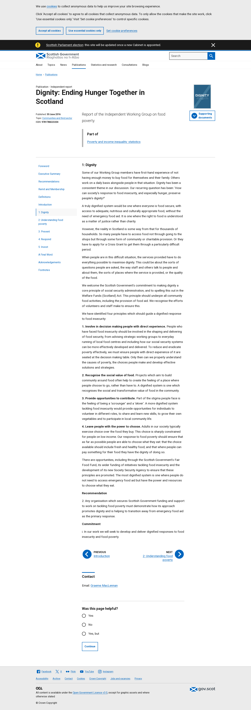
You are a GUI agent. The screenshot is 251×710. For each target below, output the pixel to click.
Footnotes (44, 270)
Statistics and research (104, 64)
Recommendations (48, 181)
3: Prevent (44, 231)
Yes (90, 616)
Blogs (145, 64)
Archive (56, 678)
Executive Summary (49, 173)
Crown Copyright (97, 678)
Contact (69, 678)
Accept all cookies (49, 30)
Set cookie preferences (121, 31)
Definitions (44, 196)
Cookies (81, 678)
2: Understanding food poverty (50, 221)
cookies (52, 6)
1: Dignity (43, 212)
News (63, 64)
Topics (51, 64)
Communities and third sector (57, 118)
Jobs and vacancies (120, 678)
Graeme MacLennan (104, 585)
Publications (79, 64)
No (90, 624)
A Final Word (45, 254)
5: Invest (43, 246)
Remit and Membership (51, 189)
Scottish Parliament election (64, 45)
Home (39, 74)
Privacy (138, 678)
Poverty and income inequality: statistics (114, 142)
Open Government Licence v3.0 (90, 692)
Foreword (43, 166)
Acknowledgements (49, 262)
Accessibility (42, 678)
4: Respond (44, 239)
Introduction (45, 204)
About (39, 64)
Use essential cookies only (85, 30)
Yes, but (93, 633)
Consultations (129, 64)
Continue (90, 646)
